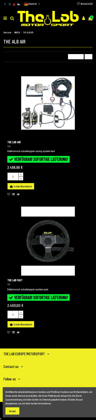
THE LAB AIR (14, 142)
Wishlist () (85, 3)
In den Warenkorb (21, 186)
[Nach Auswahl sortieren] (76, 57)
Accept (12, 411)
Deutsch (32, 3)
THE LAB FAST (15, 280)
